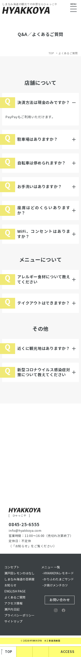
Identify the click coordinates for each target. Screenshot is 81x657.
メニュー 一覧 (50, 567)
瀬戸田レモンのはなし (19, 573)
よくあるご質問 (14, 597)
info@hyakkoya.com (25, 531)
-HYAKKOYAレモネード (58, 573)
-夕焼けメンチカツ (55, 585)
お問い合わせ (59, 600)
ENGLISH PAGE (15, 591)
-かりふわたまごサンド (58, 579)
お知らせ (10, 585)
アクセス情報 (13, 603)
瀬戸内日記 (11, 609)
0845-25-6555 (24, 524)
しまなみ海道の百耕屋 (19, 579)
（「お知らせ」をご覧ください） (32, 546)
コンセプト (11, 567)
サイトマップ (13, 621)
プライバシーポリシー (19, 615)
